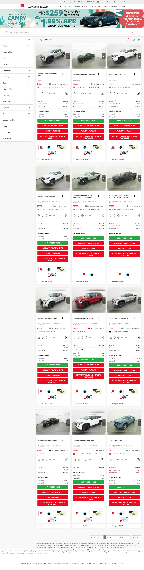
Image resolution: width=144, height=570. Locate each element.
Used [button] (69, 6)
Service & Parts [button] (114, 6)
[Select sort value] (128, 40)
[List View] (139, 40)
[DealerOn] (24, 563)
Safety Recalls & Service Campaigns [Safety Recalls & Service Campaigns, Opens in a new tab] (66, 563)
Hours (77, 563)
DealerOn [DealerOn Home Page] (43, 563)
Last (127, 537)
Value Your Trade (53, 131)
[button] (68, 56)
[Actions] (66, 74)
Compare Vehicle (46, 159)
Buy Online (76, 6)
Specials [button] (97, 6)
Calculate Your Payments (52, 126)
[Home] (60, 6)
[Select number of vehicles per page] (136, 537)
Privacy (54, 563)
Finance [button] (104, 6)
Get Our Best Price (52, 121)
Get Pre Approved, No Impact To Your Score (52, 137)
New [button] (64, 6)
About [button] (123, 6)
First (93, 537)
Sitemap (49, 563)
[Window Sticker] (66, 93)
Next (120, 537)
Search (133, 32)
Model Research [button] (87, 6)
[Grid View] (134, 40)
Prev (100, 537)
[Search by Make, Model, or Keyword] (69, 32)
